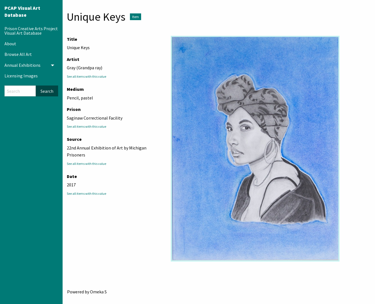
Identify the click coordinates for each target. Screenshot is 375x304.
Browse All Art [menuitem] (18, 54)
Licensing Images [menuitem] (21, 76)
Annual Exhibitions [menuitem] (22, 65)
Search (47, 91)
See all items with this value (86, 76)
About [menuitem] (10, 43)
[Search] (20, 91)
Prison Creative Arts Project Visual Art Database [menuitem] (31, 31)
